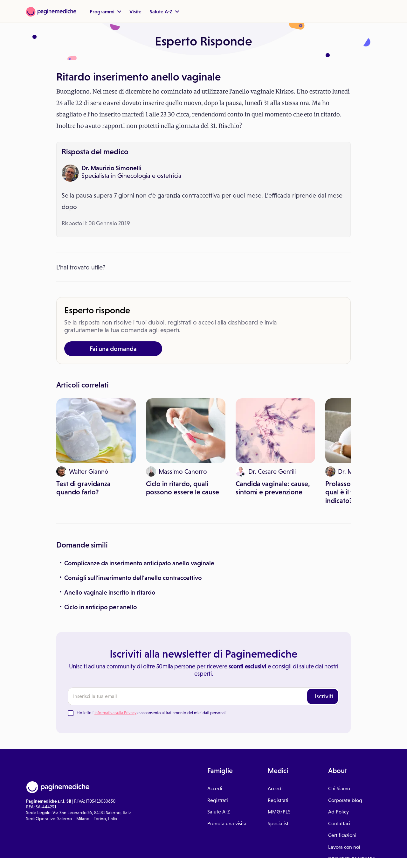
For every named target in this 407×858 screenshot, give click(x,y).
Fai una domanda (113, 348)
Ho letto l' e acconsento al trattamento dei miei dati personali (151, 712)
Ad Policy (338, 811)
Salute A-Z (164, 11)
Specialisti (279, 823)
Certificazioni (342, 835)
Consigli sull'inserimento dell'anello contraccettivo (133, 577)
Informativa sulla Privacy (115, 712)
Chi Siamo (339, 788)
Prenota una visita (226, 823)
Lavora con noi (344, 847)
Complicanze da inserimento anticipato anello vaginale (139, 563)
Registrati (217, 800)
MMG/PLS (279, 811)
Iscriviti (324, 696)
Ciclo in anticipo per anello (100, 606)
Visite (135, 11)
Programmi (105, 11)
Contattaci (339, 823)
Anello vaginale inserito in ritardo (109, 592)
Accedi (214, 788)
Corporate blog (345, 800)
